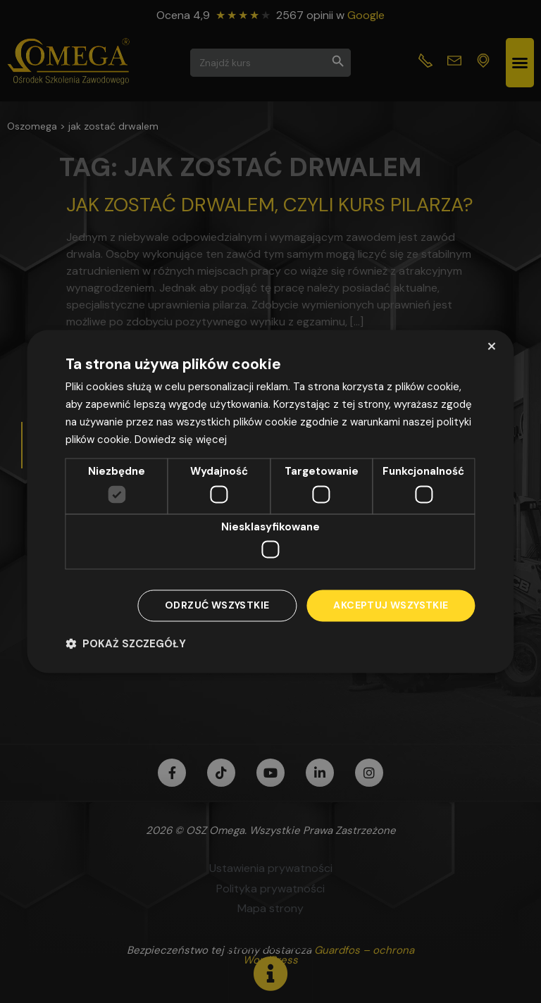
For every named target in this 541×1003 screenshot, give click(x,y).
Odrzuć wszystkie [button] (217, 605)
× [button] (491, 346)
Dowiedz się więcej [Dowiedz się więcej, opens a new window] (181, 439)
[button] (126, 644)
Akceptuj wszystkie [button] (390, 605)
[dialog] (270, 501)
